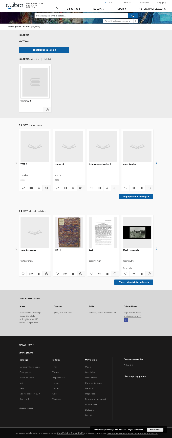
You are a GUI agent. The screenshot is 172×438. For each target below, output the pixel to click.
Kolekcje (98, 8)
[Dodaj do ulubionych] (23, 188)
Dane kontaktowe (93, 383)
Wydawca (56, 399)
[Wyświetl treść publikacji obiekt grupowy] (38, 274)
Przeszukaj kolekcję (44, 50)
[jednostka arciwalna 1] (103, 146)
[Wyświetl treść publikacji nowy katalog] (141, 188)
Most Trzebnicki (131, 249)
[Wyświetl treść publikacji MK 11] (73, 274)
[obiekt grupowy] (35, 232)
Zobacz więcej (26, 407)
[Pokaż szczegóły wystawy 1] (47, 109)
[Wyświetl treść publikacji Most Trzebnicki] (141, 274)
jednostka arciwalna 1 (100, 164)
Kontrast (128, 2)
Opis (54, 393)
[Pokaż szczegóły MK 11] (80, 274)
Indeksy (121, 8)
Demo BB (89, 388)
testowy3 (59, 164)
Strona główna (14, 26)
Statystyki (89, 409)
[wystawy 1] (35, 82)
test (91, 249)
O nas (88, 366)
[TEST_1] (35, 146)
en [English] (110, 3)
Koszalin (89, 415)
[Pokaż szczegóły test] (114, 274)
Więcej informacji (135, 430)
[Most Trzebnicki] (137, 232)
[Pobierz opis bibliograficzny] (31, 188)
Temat (55, 383)
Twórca (55, 372)
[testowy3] (69, 146)
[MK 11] (69, 232)
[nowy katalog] (137, 146)
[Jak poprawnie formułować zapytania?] (135, 21)
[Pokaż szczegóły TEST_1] (46, 188)
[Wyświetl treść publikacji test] (107, 274)
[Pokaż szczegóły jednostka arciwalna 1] (114, 188)
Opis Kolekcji (91, 372)
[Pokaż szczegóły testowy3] (80, 188)
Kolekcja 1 (24, 399)
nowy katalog (129, 164)
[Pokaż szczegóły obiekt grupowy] (46, 274)
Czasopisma (25, 372)
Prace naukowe (26, 377)
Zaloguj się (161, 2)
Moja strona (91, 393)
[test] (103, 232)
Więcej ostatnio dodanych (136, 196)
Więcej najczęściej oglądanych (134, 282)
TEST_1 (23, 164)
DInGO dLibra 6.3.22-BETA (70, 432)
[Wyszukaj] (133, 15)
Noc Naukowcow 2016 (29, 393)
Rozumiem (155, 429)
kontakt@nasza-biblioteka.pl (102, 312)
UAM (21, 388)
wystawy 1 (25, 101)
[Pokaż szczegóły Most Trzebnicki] (149, 274)
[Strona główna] (56, 8)
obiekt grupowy (28, 249)
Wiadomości (91, 404)
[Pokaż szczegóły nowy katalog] (149, 188)
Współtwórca (58, 377)
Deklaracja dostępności (96, 399)
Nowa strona (91, 377)
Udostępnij (144, 2)
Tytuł (54, 366)
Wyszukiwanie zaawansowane (117, 21)
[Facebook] (126, 320)
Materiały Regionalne (29, 366)
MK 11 (58, 249)
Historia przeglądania (152, 8)
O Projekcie (73, 8)
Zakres (55, 388)
